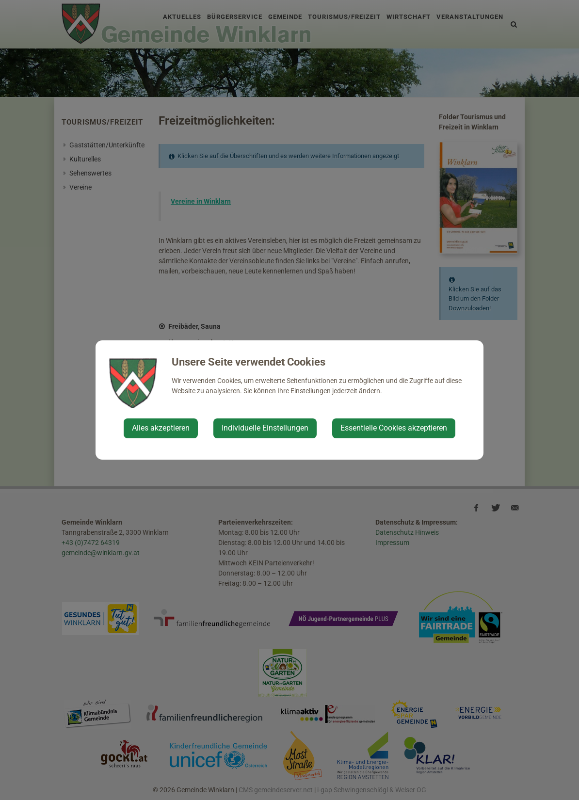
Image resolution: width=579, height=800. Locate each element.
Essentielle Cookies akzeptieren (393, 427)
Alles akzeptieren (161, 427)
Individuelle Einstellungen (265, 427)
